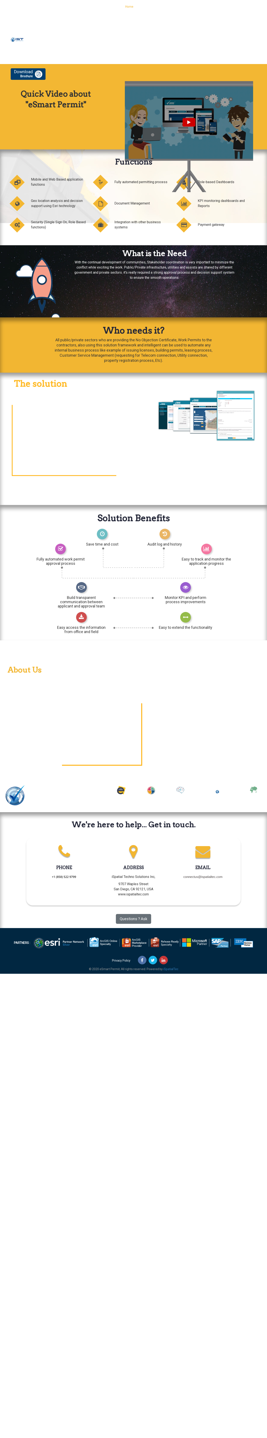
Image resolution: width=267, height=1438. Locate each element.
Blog (217, 9)
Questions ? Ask (133, 919)
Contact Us (233, 9)
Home (129, 9)
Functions (146, 9)
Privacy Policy (121, 960)
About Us (201, 9)
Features (183, 9)
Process (164, 9)
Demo (251, 9)
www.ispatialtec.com (133, 894)
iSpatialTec (170, 969)
